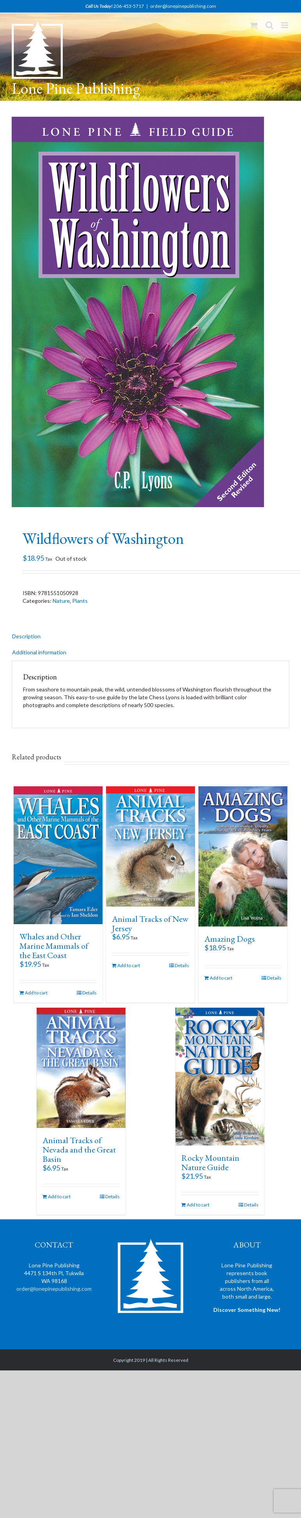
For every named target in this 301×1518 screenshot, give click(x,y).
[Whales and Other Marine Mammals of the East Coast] (58, 855)
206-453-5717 (128, 6)
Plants (80, 600)
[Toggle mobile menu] (285, 25)
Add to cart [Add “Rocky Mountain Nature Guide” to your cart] (198, 1205)
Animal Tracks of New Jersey (150, 923)
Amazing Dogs (229, 938)
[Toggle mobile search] (269, 25)
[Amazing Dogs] (242, 856)
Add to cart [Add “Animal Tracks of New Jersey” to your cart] (128, 965)
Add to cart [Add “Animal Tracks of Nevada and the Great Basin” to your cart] (59, 1196)
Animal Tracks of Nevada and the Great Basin (79, 1150)
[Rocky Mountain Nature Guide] (219, 1077)
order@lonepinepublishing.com (183, 6)
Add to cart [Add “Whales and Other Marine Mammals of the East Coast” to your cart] (36, 993)
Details (89, 993)
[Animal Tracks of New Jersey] (150, 846)
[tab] (150, 636)
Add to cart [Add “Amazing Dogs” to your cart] (221, 978)
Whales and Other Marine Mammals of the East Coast (53, 946)
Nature (61, 600)
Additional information (39, 652)
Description (26, 636)
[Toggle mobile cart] (254, 25)
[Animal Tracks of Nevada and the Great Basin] (81, 1068)
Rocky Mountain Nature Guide (210, 1162)
